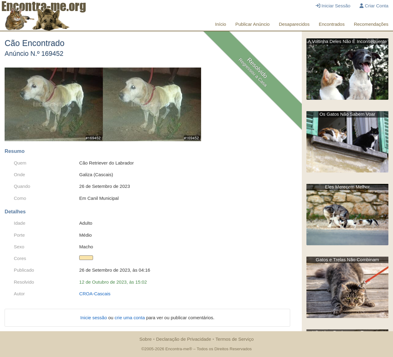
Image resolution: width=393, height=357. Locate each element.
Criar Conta (374, 5)
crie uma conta (130, 317)
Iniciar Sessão (333, 5)
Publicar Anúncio (252, 24)
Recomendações (371, 24)
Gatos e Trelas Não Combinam (347, 259)
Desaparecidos (294, 24)
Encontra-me (177, 349)
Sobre (145, 339)
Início (220, 24)
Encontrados (331, 24)
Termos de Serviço (235, 339)
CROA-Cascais (95, 293)
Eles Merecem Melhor (347, 186)
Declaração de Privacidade (183, 339)
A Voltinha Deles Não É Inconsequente (347, 41)
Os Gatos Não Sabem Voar (347, 114)
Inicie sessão (94, 317)
